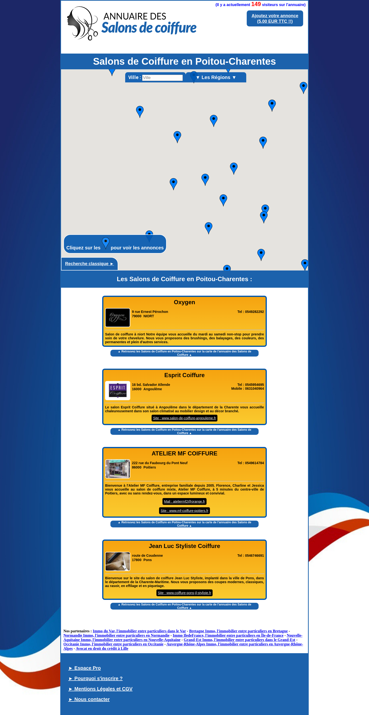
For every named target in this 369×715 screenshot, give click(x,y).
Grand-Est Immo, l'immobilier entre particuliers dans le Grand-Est (239, 640)
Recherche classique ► (89, 263)
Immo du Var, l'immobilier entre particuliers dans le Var (139, 631)
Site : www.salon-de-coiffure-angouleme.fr (184, 418)
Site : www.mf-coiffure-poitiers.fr (184, 511)
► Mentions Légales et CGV (100, 688)
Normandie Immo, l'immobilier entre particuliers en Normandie (116, 635)
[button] (173, 184)
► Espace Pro (84, 668)
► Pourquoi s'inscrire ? (95, 678)
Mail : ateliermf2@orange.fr (184, 501)
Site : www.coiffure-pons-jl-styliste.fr (184, 593)
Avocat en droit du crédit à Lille (102, 648)
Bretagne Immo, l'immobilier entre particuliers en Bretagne (238, 631)
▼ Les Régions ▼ (216, 77)
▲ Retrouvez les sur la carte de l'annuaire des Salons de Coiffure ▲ (184, 353)
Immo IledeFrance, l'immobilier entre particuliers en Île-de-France (228, 635)
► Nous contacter (89, 699)
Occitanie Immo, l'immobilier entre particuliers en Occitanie (113, 644)
